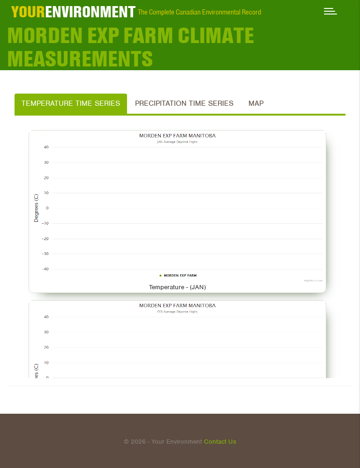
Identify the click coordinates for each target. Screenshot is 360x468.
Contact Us (220, 442)
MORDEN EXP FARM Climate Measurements (130, 46)
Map (255, 103)
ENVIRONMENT (73, 11)
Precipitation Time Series (184, 103)
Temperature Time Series (71, 103)
